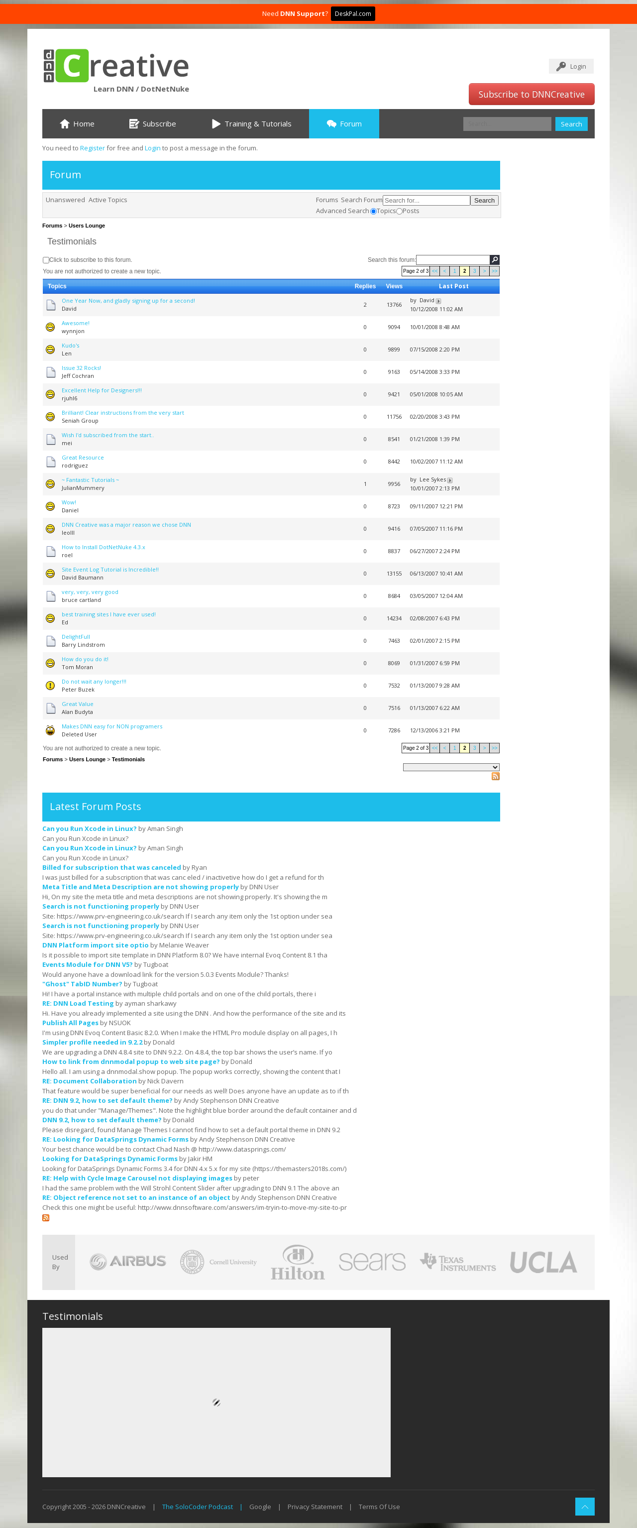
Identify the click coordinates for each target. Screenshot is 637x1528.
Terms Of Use (379, 1506)
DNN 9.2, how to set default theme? (102, 1119)
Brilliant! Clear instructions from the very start (123, 412)
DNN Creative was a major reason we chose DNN (126, 524)
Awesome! (76, 323)
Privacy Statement (315, 1506)
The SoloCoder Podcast (197, 1506)
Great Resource (83, 457)
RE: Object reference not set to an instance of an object (136, 1197)
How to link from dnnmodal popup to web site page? (131, 1061)
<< (435, 271)
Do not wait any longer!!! (94, 681)
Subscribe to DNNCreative (532, 94)
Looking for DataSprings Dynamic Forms (110, 1158)
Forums (327, 199)
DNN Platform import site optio (95, 944)
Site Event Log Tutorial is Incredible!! (110, 569)
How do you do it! (85, 659)
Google (260, 1506)
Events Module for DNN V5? (87, 964)
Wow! (69, 502)
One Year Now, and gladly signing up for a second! (128, 300)
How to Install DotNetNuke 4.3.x (103, 547)
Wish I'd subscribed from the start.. (108, 435)
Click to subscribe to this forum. (90, 259)
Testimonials (72, 241)
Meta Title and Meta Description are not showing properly (140, 886)
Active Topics (108, 199)
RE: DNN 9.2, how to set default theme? (107, 1100)
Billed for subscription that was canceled (111, 867)
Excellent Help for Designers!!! (102, 390)
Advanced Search (342, 210)
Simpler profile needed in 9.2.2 (92, 1042)
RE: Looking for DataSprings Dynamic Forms (115, 1139)
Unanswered (65, 199)
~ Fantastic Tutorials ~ (90, 479)
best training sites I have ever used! (109, 614)
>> (495, 271)
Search (571, 123)
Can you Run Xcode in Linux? (89, 828)
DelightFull (76, 636)
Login (578, 66)
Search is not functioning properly (100, 906)
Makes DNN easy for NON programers (112, 726)
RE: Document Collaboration (89, 1080)
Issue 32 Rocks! (81, 367)
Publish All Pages (70, 1022)
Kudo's (70, 345)
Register (92, 147)
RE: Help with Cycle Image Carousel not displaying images (137, 1178)
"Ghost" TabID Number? (82, 983)
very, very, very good (90, 591)
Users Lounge (87, 226)
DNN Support (302, 13)
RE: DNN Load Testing (78, 1003)
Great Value (78, 703)
